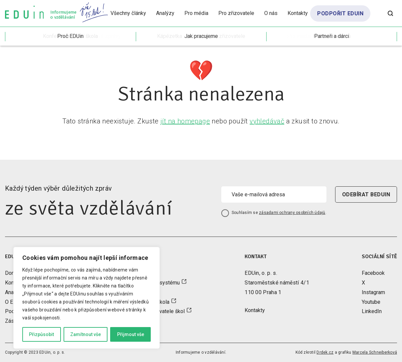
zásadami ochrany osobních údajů (292, 212)
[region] (86, 298)
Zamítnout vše (85, 334)
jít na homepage (185, 121)
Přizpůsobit (41, 334)
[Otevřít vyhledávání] (390, 13)
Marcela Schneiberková (374, 352)
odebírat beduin (366, 194)
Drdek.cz (324, 352)
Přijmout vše (130, 334)
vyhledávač (267, 121)
